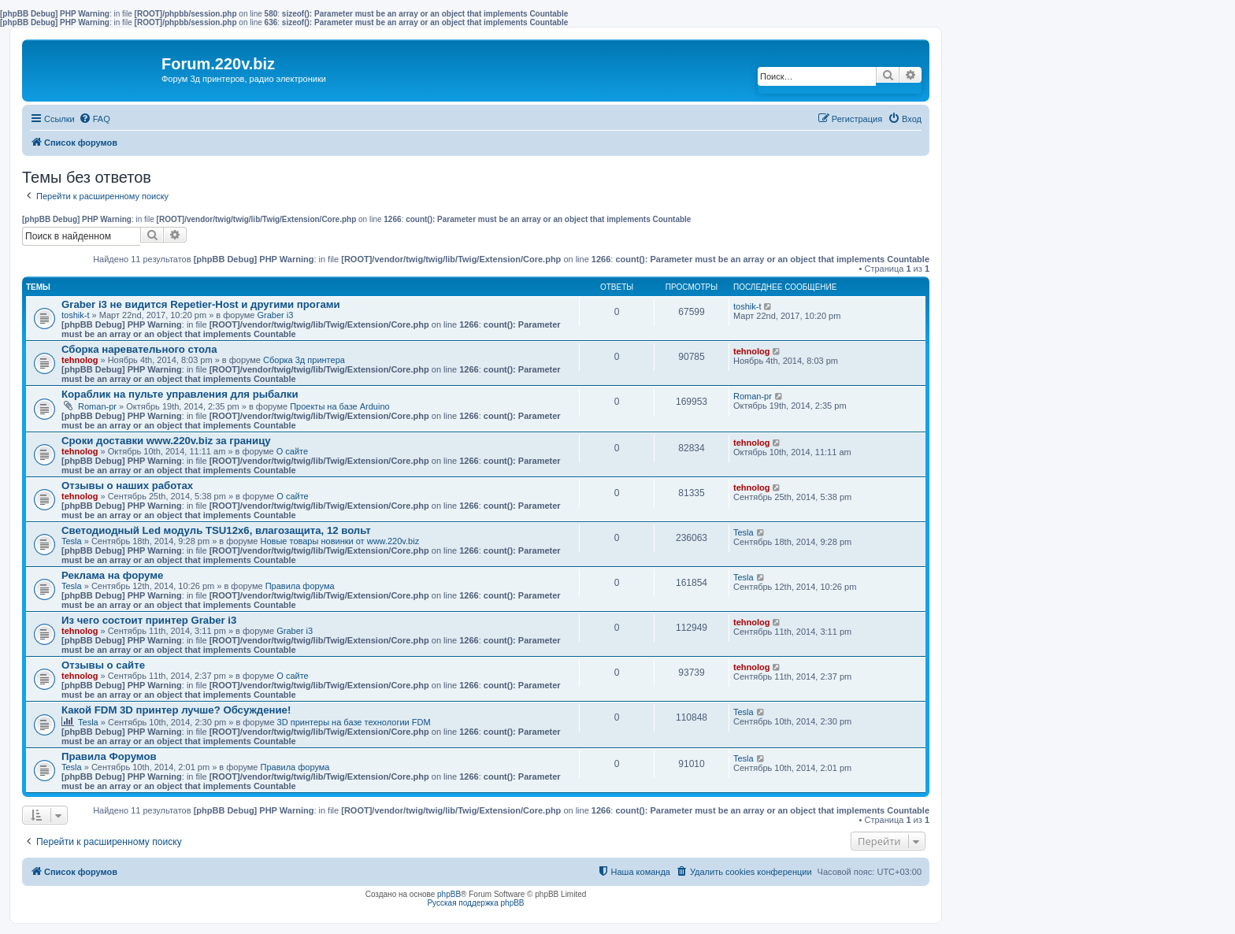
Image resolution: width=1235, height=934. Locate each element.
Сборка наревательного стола (139, 349)
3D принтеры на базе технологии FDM (354, 722)
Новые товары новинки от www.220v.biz (340, 541)
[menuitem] (94, 118)
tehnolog (79, 360)
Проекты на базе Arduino (340, 406)
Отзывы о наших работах (127, 485)
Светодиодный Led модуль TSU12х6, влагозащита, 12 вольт (216, 530)
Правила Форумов (109, 756)
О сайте (292, 451)
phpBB (449, 894)
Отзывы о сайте (103, 665)
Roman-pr (97, 406)
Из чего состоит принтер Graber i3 (148, 620)
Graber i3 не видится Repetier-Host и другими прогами (200, 304)
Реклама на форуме (112, 575)
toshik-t (75, 315)
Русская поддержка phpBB (475, 903)
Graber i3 (276, 315)
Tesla (71, 541)
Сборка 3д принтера (304, 360)
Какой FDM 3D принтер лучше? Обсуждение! (176, 710)
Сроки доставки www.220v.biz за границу (166, 441)
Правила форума (300, 586)
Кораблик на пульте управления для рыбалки (180, 394)
